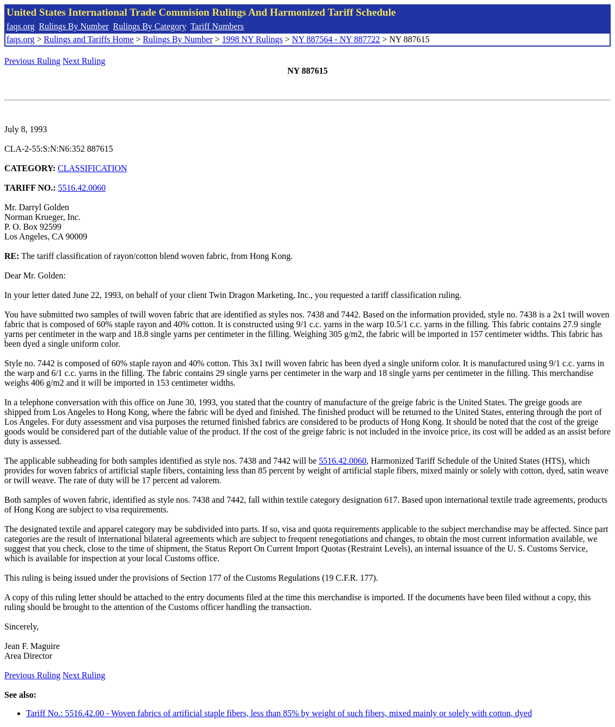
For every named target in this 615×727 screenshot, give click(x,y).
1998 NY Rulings (252, 39)
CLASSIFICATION (92, 168)
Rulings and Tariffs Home (89, 39)
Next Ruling (84, 61)
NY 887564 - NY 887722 (336, 39)
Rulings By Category (149, 26)
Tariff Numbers (217, 26)
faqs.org (21, 26)
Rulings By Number (74, 26)
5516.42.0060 (82, 187)
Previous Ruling (32, 61)
